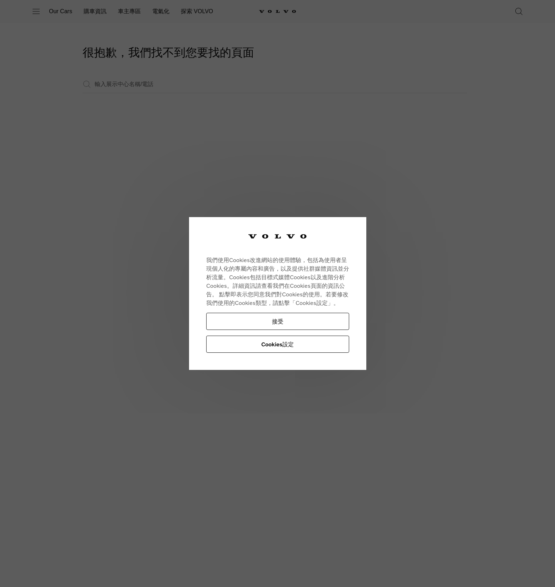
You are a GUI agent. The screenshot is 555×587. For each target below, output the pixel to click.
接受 (277, 321)
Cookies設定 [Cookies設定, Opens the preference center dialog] (277, 344)
